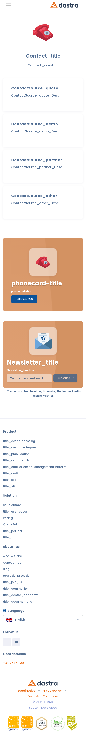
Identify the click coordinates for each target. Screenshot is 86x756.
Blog (6, 569)
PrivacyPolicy (52, 690)
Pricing (8, 518)
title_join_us (12, 582)
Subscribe (66, 378)
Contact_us (12, 563)
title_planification (16, 454)
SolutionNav (12, 505)
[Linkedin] (7, 642)
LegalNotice (26, 690)
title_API (9, 486)
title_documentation (18, 601)
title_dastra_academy (20, 595)
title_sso (9, 480)
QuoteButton (12, 524)
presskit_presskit (16, 576)
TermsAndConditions (43, 696)
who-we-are (12, 556)
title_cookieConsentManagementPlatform (34, 467)
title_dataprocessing (19, 441)
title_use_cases (15, 511)
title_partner (12, 531)
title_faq (9, 537)
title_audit (11, 473)
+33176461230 (24, 299)
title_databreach (16, 460)
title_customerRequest (20, 447)
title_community (15, 589)
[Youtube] (16, 642)
